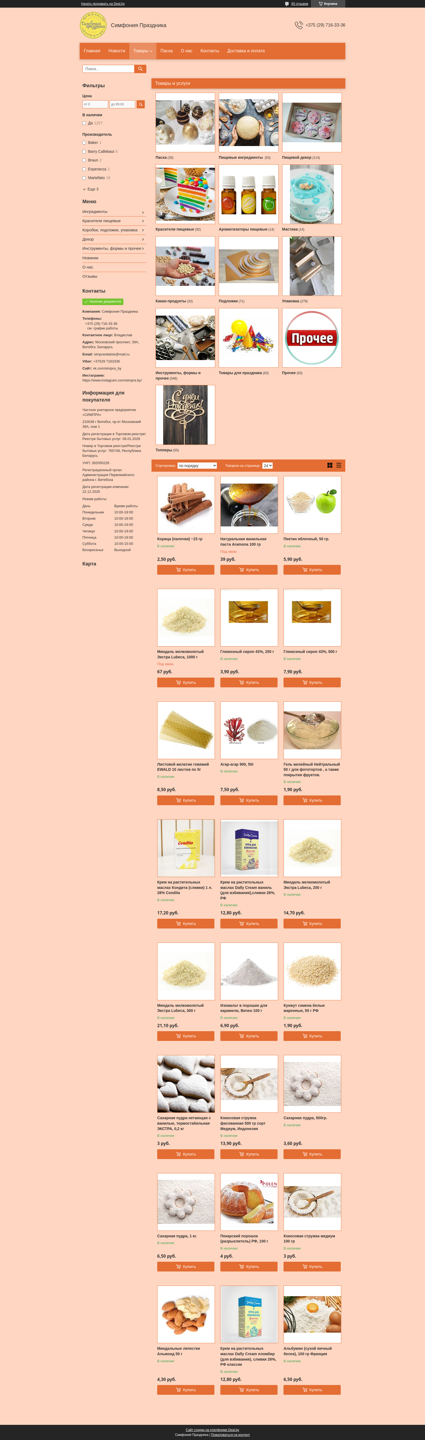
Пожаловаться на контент (230, 1435)
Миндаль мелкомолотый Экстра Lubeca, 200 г (307, 885)
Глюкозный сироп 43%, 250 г (247, 651)
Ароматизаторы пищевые (243, 229)
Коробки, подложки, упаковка (109, 230)
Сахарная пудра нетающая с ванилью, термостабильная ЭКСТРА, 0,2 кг (184, 1123)
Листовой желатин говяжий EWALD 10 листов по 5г (183, 767)
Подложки (228, 301)
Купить (189, 569)
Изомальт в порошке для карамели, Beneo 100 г (243, 1008)
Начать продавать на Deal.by (103, 4)
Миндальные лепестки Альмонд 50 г (178, 1351)
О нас (186, 50)
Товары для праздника (240, 373)
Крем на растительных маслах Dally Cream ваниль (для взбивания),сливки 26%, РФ (247, 890)
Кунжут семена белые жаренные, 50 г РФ (304, 1008)
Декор (88, 239)
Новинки (90, 257)
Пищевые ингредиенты (241, 157)
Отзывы (89, 276)
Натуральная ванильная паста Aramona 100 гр (243, 541)
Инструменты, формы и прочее (111, 248)
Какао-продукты (171, 301)
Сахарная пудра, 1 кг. (177, 1236)
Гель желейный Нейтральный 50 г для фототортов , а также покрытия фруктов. (312, 769)
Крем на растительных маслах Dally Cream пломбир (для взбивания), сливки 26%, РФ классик (248, 1356)
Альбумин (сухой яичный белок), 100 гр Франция (308, 1351)
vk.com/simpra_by (107, 368)
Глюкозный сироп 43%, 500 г (310, 651)
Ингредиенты (94, 211)
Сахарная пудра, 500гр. (305, 1118)
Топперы (164, 450)
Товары (140, 50)
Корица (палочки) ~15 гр (179, 539)
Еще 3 (93, 189)
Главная (92, 50)
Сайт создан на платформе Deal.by (212, 1430)
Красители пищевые (175, 229)
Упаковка (290, 301)
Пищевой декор (296, 157)
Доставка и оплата (246, 50)
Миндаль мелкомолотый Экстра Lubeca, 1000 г (180, 654)
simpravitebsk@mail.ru (112, 354)
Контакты (210, 50)
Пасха (166, 50)
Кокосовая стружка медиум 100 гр (309, 1239)
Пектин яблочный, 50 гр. (306, 539)
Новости (116, 50)
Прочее (289, 373)
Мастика (290, 229)
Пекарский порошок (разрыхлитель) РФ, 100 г (244, 1239)
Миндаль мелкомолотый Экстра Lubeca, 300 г (180, 1008)
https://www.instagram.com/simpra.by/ (112, 380)
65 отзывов (299, 4)
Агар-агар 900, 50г (237, 764)
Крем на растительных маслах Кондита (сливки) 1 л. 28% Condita (184, 887)
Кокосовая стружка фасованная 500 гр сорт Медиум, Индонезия (242, 1123)
